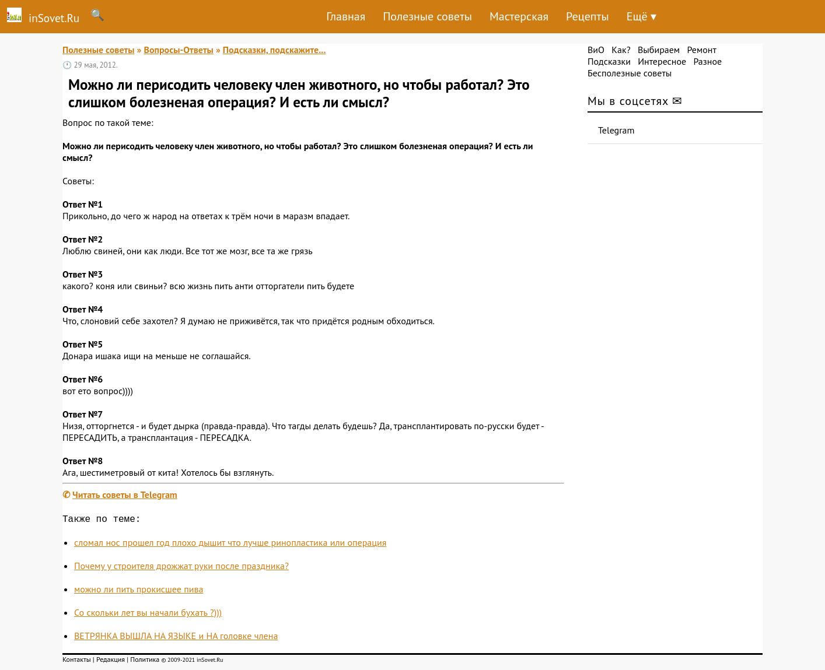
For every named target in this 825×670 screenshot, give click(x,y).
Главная (345, 16)
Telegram (616, 130)
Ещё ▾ (641, 16)
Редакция (110, 661)
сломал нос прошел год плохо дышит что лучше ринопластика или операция (230, 544)
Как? (620, 49)
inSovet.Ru (39, 16)
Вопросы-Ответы (178, 49)
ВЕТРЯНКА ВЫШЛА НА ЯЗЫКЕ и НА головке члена (176, 638)
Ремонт (701, 49)
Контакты (76, 661)
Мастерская (519, 16)
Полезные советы (427, 16)
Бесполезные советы (630, 73)
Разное (707, 61)
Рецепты (587, 16)
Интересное (662, 61)
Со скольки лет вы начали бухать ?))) (148, 614)
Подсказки (609, 61)
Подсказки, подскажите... (274, 49)
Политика (144, 661)
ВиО (596, 49)
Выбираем (659, 49)
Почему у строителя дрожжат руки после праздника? (181, 568)
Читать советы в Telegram (124, 494)
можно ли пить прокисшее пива (138, 591)
